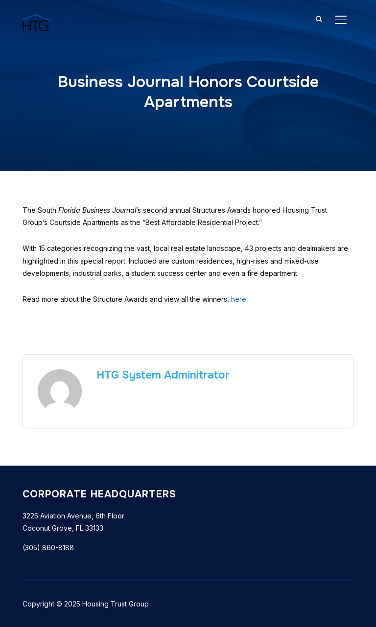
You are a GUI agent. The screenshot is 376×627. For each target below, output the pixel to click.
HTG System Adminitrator (163, 375)
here (238, 299)
